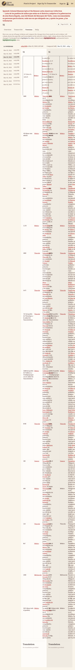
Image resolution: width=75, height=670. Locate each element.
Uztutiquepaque (48, 373)
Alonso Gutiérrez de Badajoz (46, 500)
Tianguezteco (47, 488)
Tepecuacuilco (47, 96)
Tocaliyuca (45, 61)
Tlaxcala (37, 188)
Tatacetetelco (47, 383)
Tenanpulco (46, 524)
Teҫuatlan (46, 461)
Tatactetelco (46, 322)
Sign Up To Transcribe (46, 3)
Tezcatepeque (47, 610)
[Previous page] (58, 24)
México (36, 76)
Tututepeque (47, 253)
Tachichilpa (46, 226)
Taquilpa (45, 133)
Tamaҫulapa (47, 290)
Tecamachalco (47, 424)
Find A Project (30, 3)
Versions (28, 30)
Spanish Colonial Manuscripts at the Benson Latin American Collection (32, 11)
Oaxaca (36, 461)
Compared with (52, 46)
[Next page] (70, 24)
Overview (7, 30)
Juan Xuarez (48, 298)
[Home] (8, 3)
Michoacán (38, 575)
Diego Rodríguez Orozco (46, 284)
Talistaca (45, 371)
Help (37, 30)
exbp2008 (24, 46)
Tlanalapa (46, 314)
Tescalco (45, 575)
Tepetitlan (46, 543)
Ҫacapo (45, 577)
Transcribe (18, 30)
